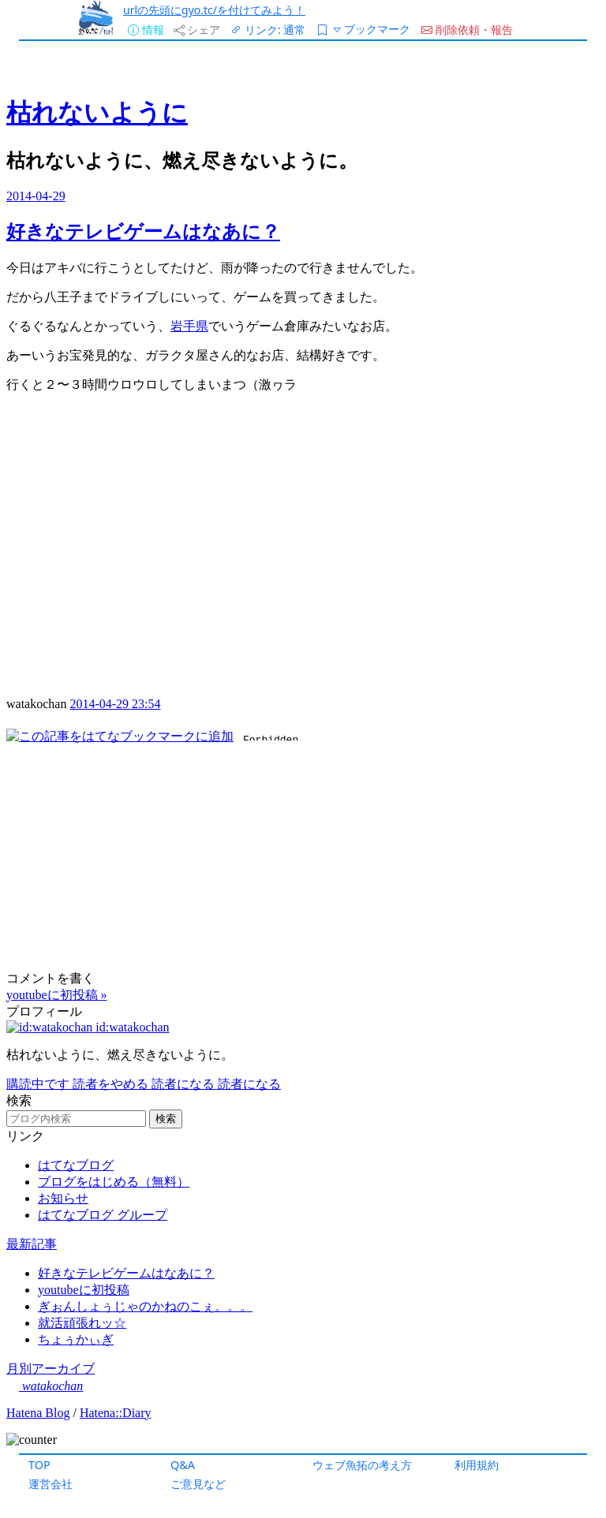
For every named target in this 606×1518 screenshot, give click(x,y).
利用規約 (476, 1464)
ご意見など (198, 1483)
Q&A (182, 1464)
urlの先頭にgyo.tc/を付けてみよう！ (214, 9)
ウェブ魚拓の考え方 (362, 1464)
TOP (39, 1464)
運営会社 (50, 1483)
